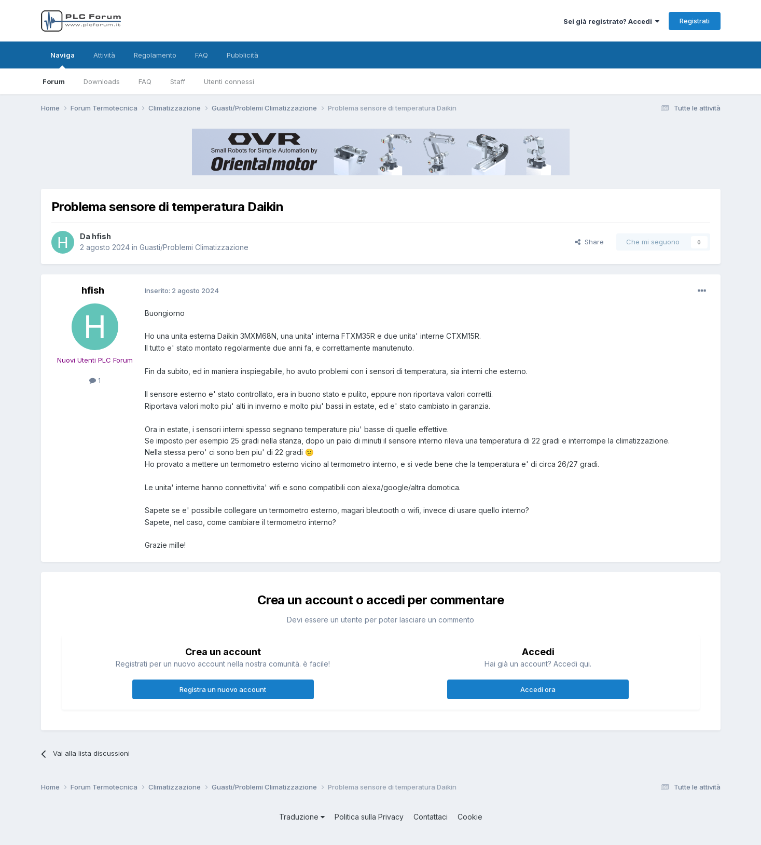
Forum (54, 81)
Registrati (695, 21)
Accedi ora (538, 689)
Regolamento (155, 55)
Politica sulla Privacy (369, 816)
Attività (104, 55)
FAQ (145, 81)
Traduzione (302, 816)
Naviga (62, 59)
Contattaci (430, 816)
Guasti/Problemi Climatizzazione (194, 247)
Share (589, 242)
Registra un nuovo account (222, 689)
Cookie (470, 816)
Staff (177, 81)
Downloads (102, 81)
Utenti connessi (229, 81)
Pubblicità (242, 55)
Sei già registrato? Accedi (611, 21)
